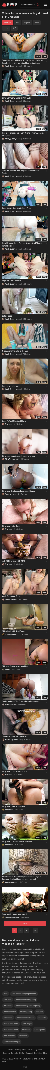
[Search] (38, 4)
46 (35, 931)
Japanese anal (10, 1012)
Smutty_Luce (10, 494)
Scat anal (7, 1000)
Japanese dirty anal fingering (28, 1006)
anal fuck (42, 1018)
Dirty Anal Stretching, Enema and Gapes (18, 491)
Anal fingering (26, 1012)
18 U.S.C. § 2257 (35, 1049)
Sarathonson (10, 704)
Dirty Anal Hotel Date (10, 526)
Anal (5, 994)
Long (6, 28)
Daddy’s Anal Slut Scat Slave (14, 421)
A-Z (14, 28)
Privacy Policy (20, 1049)
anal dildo (23, 1036)
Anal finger (27, 1024)
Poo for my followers (10, 386)
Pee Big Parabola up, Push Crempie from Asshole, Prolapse (23, 134)
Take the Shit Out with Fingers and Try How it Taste (20, 172)
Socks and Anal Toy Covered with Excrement (20, 701)
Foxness (8, 424)
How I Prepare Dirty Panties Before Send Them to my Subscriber (22, 244)
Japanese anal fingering (26, 1000)
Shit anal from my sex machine (15, 666)
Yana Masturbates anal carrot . (15, 914)
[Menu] (45, 5)
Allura (7, 669)
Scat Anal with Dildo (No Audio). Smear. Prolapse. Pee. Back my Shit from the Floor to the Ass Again (22, 61)
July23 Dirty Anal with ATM (13, 561)
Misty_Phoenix (11, 599)
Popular (27, 22)
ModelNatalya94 (12, 917)
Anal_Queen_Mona (13, 66)
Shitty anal (8, 1018)
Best (37, 22)
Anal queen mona (11, 1024)
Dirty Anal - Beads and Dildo (13, 806)
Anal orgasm (39, 1030)
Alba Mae (9, 810)
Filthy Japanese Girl (13, 740)
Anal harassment (11, 1030)
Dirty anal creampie (12, 1042)
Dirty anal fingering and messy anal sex (18, 456)
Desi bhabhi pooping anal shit (24, 994)
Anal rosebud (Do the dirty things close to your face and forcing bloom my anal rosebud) (21, 878)
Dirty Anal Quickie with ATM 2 (14, 771)
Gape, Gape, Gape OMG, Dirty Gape (16, 208)
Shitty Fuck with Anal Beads (13, 631)
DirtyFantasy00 (11, 459)
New (17, 22)
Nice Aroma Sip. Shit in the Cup (15, 351)
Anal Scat (26, 1030)
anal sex (39, 1012)
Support (29, 1053)
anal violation (9, 1036)
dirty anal (7, 1006)
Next (25, 923)
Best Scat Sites (40, 1053)
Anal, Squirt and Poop (11, 596)
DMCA (22, 1053)
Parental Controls (10, 1053)
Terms (10, 1049)
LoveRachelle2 (11, 634)
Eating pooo (7, 316)
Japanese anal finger (25, 1018)
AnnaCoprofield (11, 882)
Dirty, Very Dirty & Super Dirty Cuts (16, 98)
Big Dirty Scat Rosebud (11, 281)
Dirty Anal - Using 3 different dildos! (17, 841)
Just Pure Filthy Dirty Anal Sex (14, 736)
